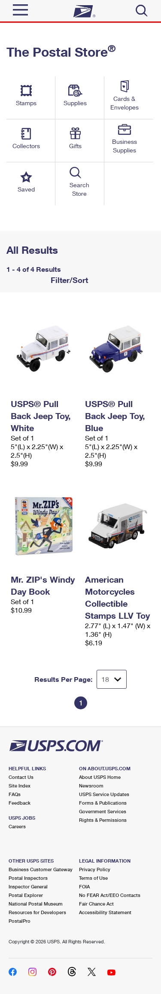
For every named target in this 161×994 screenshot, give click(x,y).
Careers (17, 826)
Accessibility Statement (105, 912)
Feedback (19, 803)
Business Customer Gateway (41, 869)
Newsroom (91, 785)
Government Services (102, 811)
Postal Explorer (26, 895)
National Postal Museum (36, 903)
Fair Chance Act (96, 903)
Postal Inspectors (28, 878)
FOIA (84, 886)
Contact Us (21, 777)
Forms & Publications (103, 803)
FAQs (15, 794)
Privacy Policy (94, 869)
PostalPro (19, 921)
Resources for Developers (37, 912)
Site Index (19, 785)
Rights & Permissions (103, 820)
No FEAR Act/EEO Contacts (109, 895)
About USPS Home (100, 777)
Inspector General (28, 886)
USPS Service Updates (104, 794)
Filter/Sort (68, 280)
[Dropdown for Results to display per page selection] (112, 679)
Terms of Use (93, 878)
